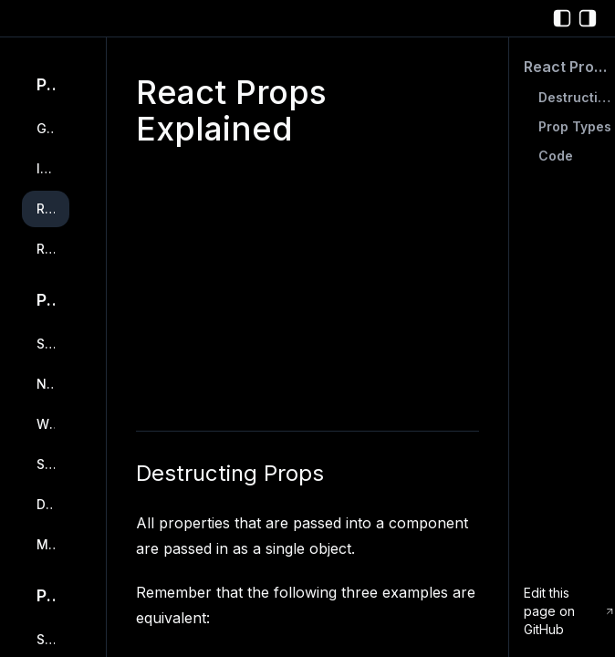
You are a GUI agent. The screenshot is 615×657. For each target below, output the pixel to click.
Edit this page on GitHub (569, 611)
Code (555, 155)
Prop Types (574, 126)
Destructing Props (230, 473)
